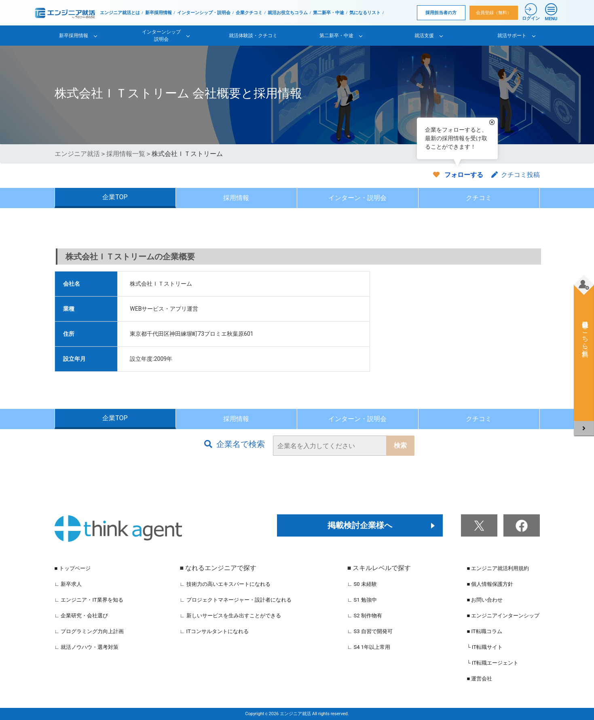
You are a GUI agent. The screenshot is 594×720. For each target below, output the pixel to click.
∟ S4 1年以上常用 (369, 647)
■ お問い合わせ (485, 600)
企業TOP (114, 197)
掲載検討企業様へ (360, 525)
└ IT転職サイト (485, 647)
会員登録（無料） (494, 12)
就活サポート (511, 35)
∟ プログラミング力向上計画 (89, 631)
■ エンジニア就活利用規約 (498, 568)
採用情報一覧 (125, 154)
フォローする (463, 175)
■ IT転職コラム (484, 631)
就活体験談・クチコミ (253, 35)
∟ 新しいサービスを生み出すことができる (230, 616)
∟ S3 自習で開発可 (370, 631)
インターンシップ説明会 (161, 35)
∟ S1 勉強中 (362, 600)
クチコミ (479, 198)
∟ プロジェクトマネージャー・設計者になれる (236, 600)
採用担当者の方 (441, 12)
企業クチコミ (249, 12)
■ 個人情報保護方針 (490, 584)
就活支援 (424, 35)
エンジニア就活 (77, 154)
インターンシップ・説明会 (203, 12)
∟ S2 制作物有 (364, 616)
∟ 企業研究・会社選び (81, 616)
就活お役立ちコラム (288, 12)
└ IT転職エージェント (492, 663)
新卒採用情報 (158, 12)
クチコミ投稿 (515, 175)
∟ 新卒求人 (68, 584)
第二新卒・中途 (328, 12)
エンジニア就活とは (120, 12)
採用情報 (236, 198)
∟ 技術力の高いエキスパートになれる (225, 584)
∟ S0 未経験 (362, 584)
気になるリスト (364, 12)
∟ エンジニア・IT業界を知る (89, 600)
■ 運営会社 (479, 679)
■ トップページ (73, 568)
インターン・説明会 (357, 198)
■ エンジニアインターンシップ (503, 616)
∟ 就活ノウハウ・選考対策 (87, 647)
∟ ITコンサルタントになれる (214, 631)
